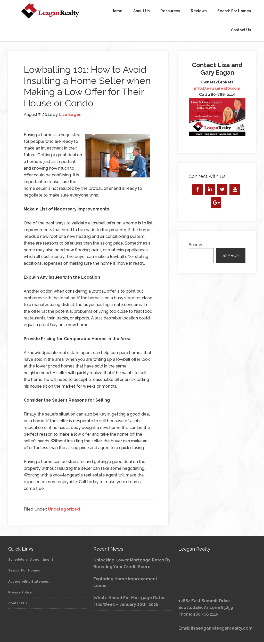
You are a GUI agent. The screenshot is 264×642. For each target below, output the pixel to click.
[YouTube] (234, 189)
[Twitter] (222, 189)
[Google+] (216, 202)
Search (195, 244)
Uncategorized (64, 509)
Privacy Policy (20, 592)
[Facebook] (197, 189)
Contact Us (17, 603)
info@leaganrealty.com (217, 88)
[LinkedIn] (210, 189)
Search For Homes (24, 570)
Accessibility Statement (29, 581)
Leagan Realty (47, 11)
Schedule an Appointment (30, 559)
